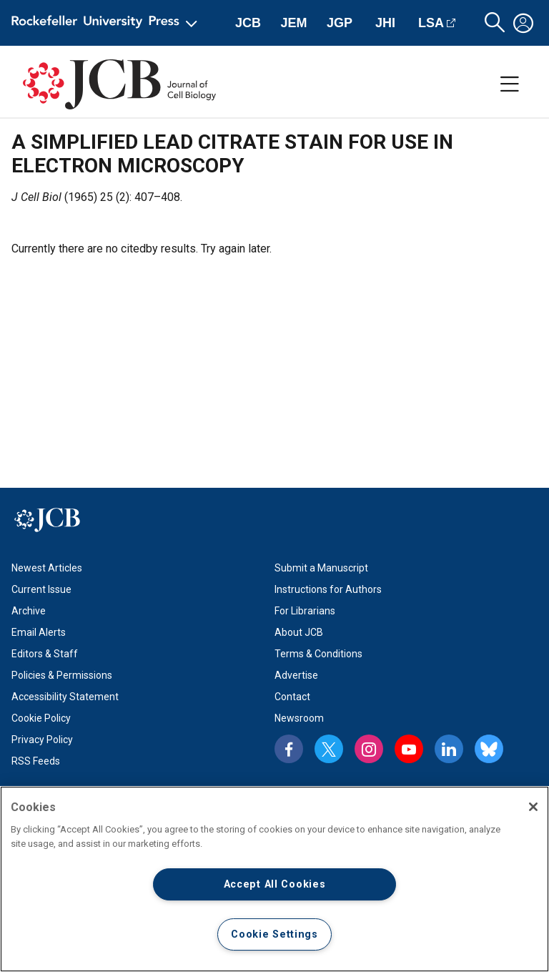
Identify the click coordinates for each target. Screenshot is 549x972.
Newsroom (299, 718)
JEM (293, 23)
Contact (292, 696)
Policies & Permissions (61, 675)
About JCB (298, 632)
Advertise (296, 675)
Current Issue (41, 589)
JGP (339, 23)
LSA (431, 23)
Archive (28, 611)
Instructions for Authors (328, 589)
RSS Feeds (35, 761)
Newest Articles (46, 568)
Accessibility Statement (65, 696)
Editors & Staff (44, 653)
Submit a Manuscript (321, 568)
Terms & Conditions (318, 653)
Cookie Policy (41, 718)
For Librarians (304, 611)
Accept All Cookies (275, 884)
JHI (385, 23)
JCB (248, 23)
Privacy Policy (42, 739)
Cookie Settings (274, 934)
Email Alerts (38, 632)
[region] (274, 879)
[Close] (533, 807)
